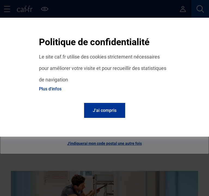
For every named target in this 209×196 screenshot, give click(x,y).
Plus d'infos (50, 88)
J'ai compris (104, 110)
